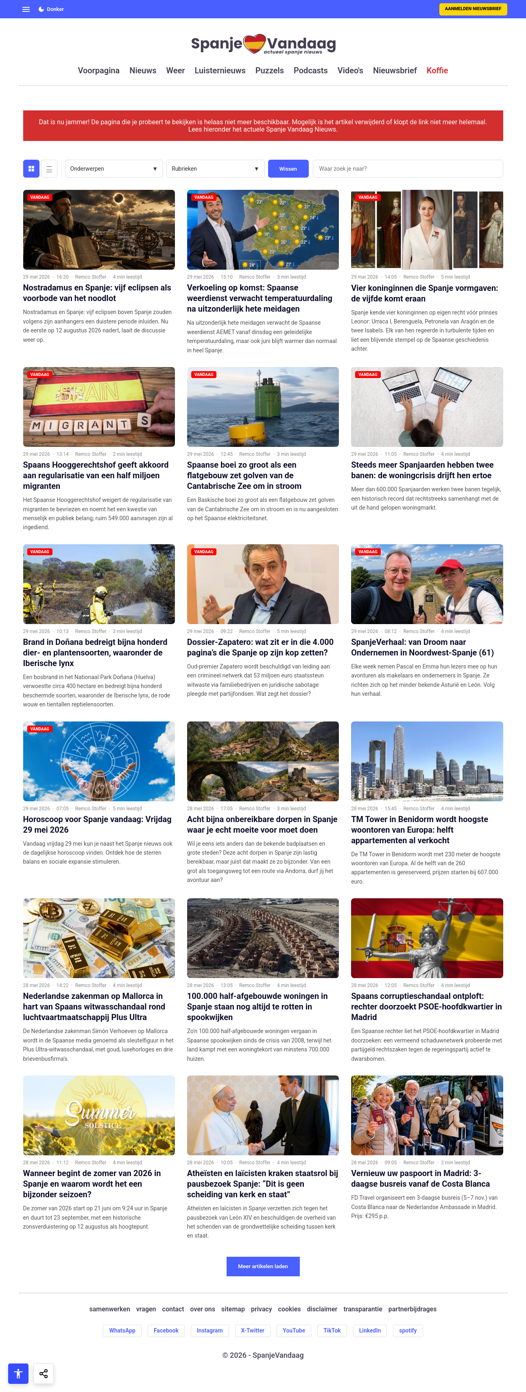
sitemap (233, 1309)
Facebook (166, 1330)
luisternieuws (220, 70)
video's (350, 70)
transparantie (362, 1309)
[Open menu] (26, 9)
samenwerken (109, 1309)
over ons (202, 1309)
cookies (289, 1309)
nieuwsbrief (395, 70)
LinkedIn (370, 1330)
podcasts (311, 70)
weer (175, 70)
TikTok (332, 1330)
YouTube (294, 1330)
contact (173, 1309)
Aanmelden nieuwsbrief (473, 8)
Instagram (210, 1330)
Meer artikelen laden (263, 1266)
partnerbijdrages (412, 1309)
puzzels (269, 70)
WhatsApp (122, 1330)
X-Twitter (253, 1330)
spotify (408, 1330)
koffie (437, 70)
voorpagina (99, 70)
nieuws (142, 70)
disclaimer (322, 1309)
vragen (146, 1309)
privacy (261, 1309)
